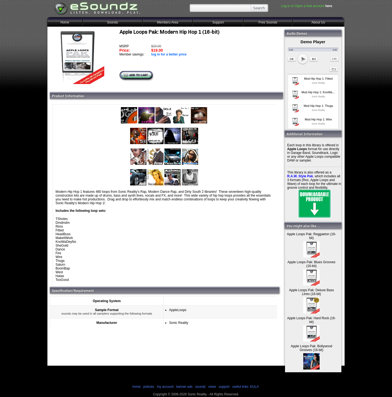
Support (218, 22)
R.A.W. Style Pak (300, 176)
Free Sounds (268, 22)
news (212, 387)
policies (148, 387)
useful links (240, 387)
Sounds (112, 22)
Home (64, 22)
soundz (200, 387)
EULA (254, 387)
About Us (318, 22)
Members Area (167, 22)
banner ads (184, 387)
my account (165, 387)
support (224, 387)
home (136, 387)
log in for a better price (168, 54)
